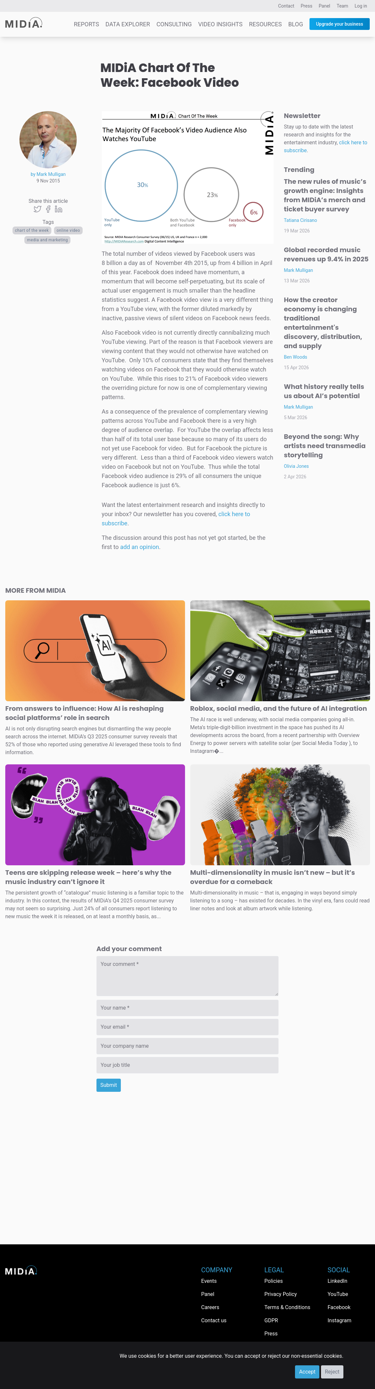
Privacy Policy (280, 1294)
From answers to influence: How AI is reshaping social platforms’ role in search (84, 713)
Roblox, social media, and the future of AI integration (278, 708)
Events (209, 1281)
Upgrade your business (339, 24)
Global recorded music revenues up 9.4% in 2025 (326, 254)
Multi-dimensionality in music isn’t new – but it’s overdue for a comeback (272, 877)
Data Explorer (127, 24)
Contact (286, 6)
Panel (324, 6)
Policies (273, 1281)
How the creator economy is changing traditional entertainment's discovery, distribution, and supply (323, 322)
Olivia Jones (296, 466)
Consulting (174, 24)
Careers (210, 1307)
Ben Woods (295, 357)
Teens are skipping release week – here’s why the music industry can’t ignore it (88, 877)
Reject (332, 1372)
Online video (68, 230)
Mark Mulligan (298, 270)
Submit (108, 1085)
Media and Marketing (47, 240)
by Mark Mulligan (48, 174)
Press (306, 6)
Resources (265, 24)
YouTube (338, 1294)
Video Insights (220, 24)
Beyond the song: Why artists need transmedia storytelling (324, 446)
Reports (86, 24)
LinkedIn (337, 1281)
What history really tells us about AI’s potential (324, 391)
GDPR (271, 1320)
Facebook (339, 1307)
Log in (361, 6)
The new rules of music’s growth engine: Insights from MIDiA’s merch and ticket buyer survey (325, 195)
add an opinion (139, 546)
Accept (307, 1372)
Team (342, 6)
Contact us (214, 1320)
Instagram (339, 1320)
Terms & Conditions (287, 1307)
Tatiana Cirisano (300, 220)
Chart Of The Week (32, 230)
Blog (295, 24)
